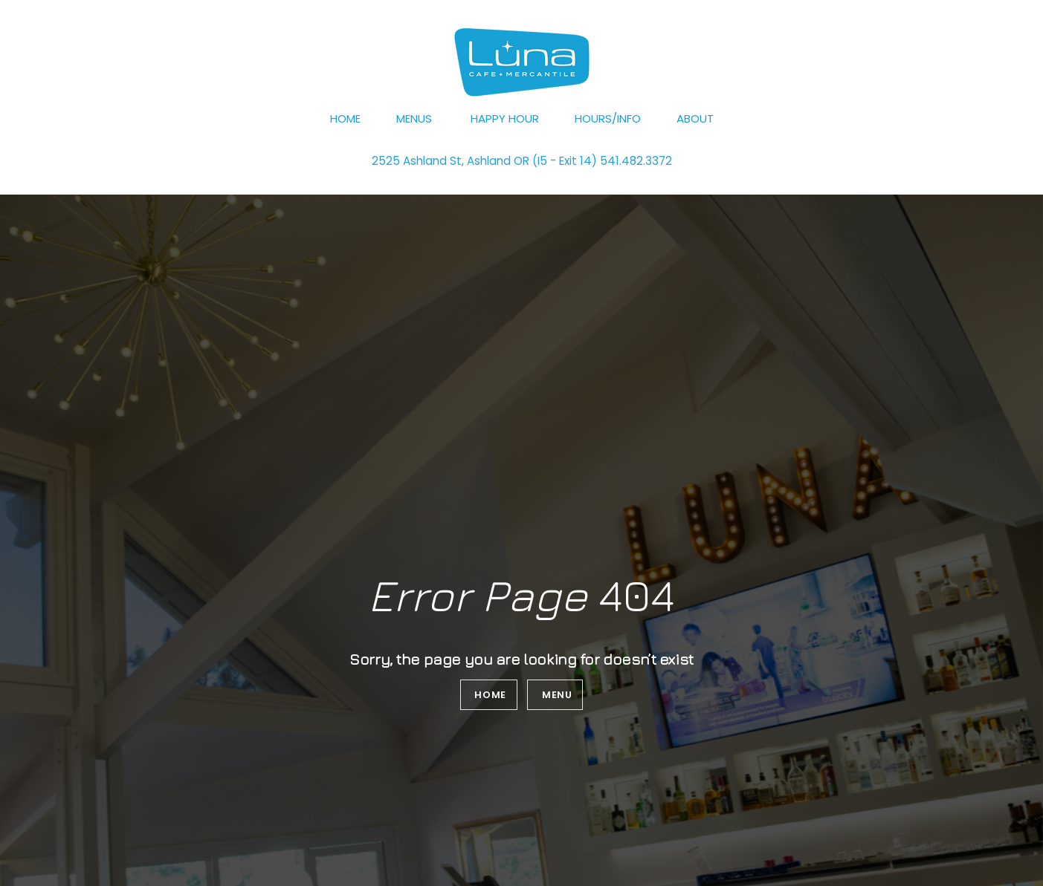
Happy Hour (505, 118)
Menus (414, 118)
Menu (557, 694)
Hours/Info (608, 118)
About (695, 118)
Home (345, 118)
